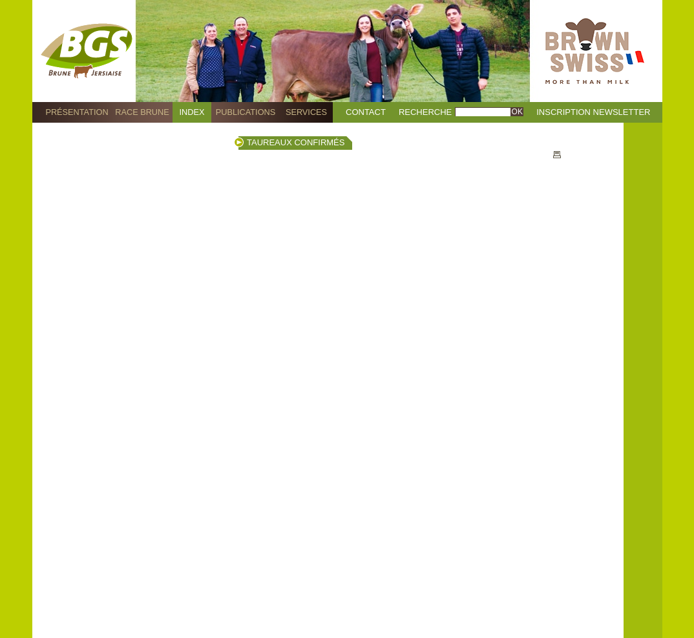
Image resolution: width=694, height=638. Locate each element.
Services (306, 112)
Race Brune (142, 112)
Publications (245, 112)
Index (192, 112)
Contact (366, 112)
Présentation (76, 112)
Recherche (425, 112)
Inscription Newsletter (593, 112)
